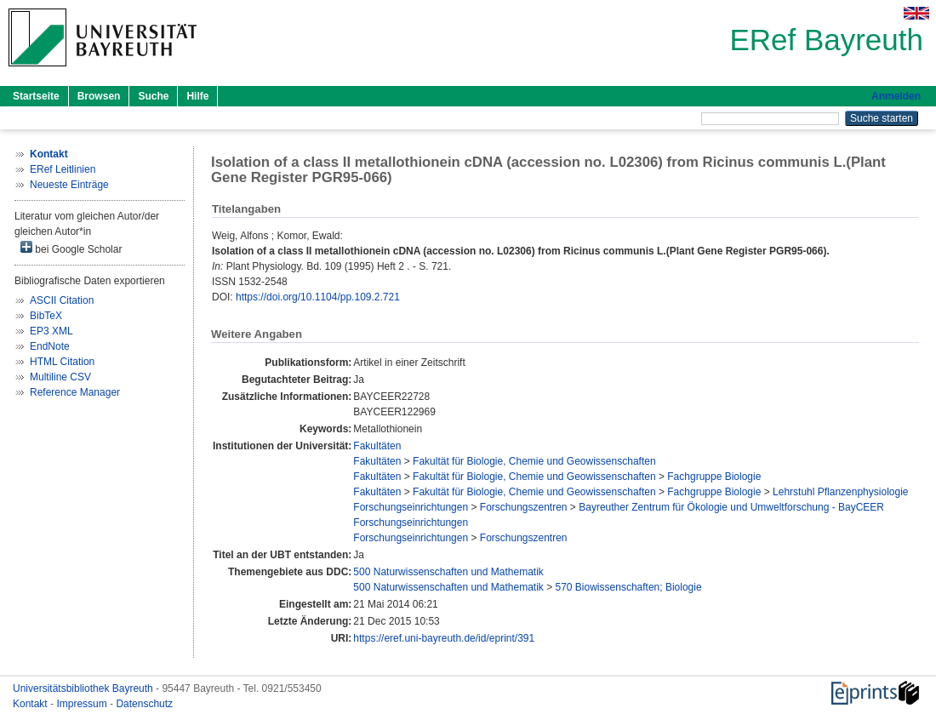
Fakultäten (377, 446)
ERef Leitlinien (62, 169)
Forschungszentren (524, 507)
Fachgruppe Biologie (714, 477)
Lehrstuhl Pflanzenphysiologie (840, 492)
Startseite (36, 96)
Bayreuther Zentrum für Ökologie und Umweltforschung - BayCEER (731, 507)
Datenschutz (144, 704)
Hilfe (197, 96)
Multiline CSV (60, 377)
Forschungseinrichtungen (410, 507)
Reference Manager (75, 392)
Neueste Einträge (69, 185)
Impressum (83, 704)
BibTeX (46, 316)
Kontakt (31, 704)
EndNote (50, 346)
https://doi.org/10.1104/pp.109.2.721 (318, 297)
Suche (153, 96)
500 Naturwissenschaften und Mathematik (448, 572)
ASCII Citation (62, 300)
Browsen (99, 96)
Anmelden (896, 96)
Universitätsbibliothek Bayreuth (84, 688)
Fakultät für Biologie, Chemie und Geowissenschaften (534, 461)
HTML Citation (62, 362)
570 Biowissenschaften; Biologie (629, 587)
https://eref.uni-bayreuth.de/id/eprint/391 (443, 638)
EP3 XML (51, 331)
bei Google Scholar (71, 248)
